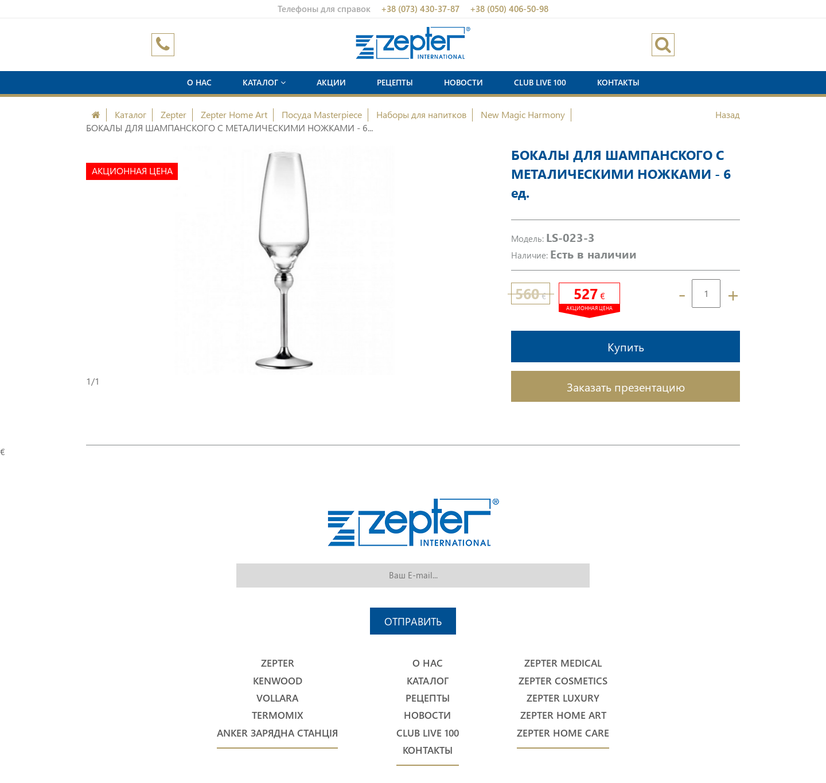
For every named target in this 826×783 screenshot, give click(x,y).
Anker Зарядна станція (277, 732)
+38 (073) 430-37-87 (420, 8)
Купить (625, 346)
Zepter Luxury (563, 697)
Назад (727, 114)
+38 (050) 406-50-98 (509, 8)
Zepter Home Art (234, 114)
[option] (284, 260)
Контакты (618, 82)
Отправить (413, 621)
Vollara (277, 697)
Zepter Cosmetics (563, 680)
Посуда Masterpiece (322, 114)
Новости (463, 82)
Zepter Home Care (563, 732)
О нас (199, 82)
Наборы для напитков (421, 114)
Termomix (277, 715)
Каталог (264, 82)
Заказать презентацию (626, 386)
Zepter (173, 114)
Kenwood (277, 680)
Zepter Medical (563, 663)
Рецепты (395, 82)
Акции (331, 82)
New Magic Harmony (523, 114)
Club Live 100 (540, 82)
